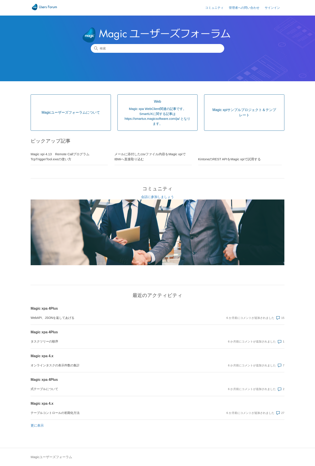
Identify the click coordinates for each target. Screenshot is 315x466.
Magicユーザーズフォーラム (51, 457)
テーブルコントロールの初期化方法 (55, 413)
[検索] (157, 48)
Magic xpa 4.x (42, 356)
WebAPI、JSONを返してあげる (52, 317)
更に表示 (37, 425)
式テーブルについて (44, 389)
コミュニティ (214, 7)
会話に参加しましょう (157, 197)
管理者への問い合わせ (244, 7)
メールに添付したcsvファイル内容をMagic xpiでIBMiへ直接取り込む (150, 156)
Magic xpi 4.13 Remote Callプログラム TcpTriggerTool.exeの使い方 (62, 156)
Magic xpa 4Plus (44, 308)
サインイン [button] (272, 7)
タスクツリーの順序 (44, 341)
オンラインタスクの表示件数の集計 (55, 365)
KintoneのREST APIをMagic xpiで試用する (229, 159)
